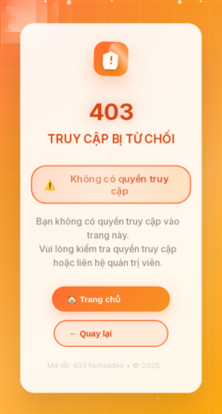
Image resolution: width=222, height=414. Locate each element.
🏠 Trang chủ (93, 299)
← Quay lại (90, 334)
